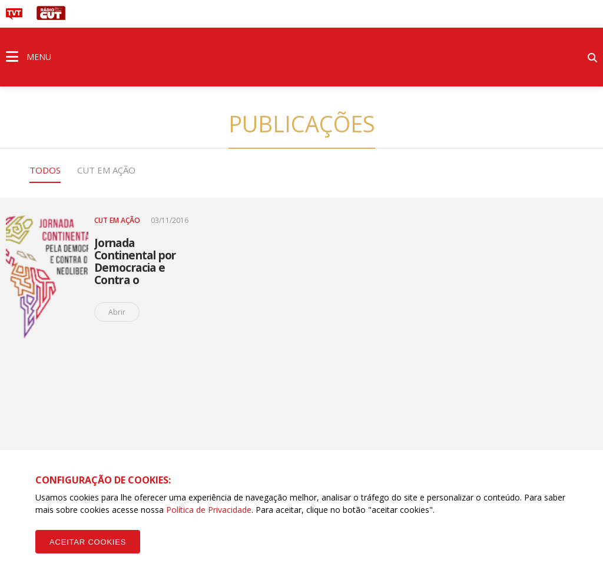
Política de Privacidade (208, 509)
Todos (45, 170)
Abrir (116, 312)
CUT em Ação (106, 170)
